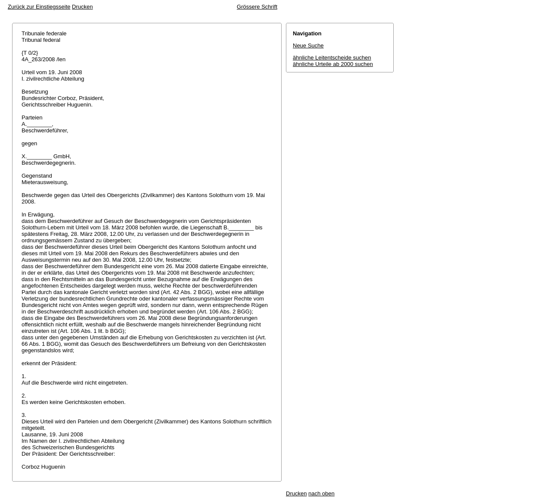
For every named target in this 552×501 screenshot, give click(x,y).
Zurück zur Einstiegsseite (39, 6)
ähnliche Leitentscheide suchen (332, 57)
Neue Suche (308, 45)
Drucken (82, 6)
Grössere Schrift (257, 6)
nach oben (321, 493)
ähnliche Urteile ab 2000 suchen (333, 64)
